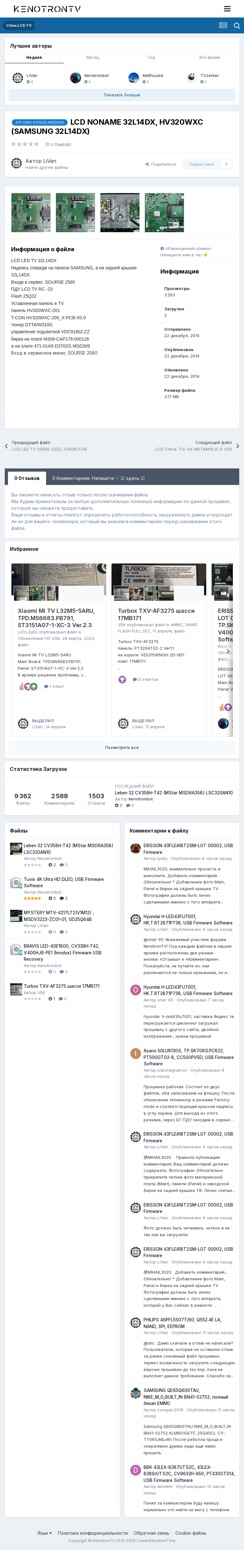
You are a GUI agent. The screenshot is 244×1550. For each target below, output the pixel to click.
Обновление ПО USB (39, 638)
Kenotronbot (97, 75)
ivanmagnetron (172, 1070)
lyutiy (162, 858)
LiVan (32, 75)
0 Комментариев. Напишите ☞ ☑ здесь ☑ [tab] (98, 478)
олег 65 (165, 999)
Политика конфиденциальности (93, 1533)
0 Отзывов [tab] (27, 478)
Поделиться (160, 164)
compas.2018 (170, 1409)
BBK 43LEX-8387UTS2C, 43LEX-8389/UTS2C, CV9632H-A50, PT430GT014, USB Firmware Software (189, 1474)
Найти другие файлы (46, 167)
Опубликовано (201, 858)
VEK (121, 624)
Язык (44, 1533)
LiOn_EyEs (27, 631)
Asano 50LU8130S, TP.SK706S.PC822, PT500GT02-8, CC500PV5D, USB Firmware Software (189, 1057)
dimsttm (165, 1486)
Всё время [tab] (210, 57)
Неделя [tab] (34, 57)
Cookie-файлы (190, 1533)
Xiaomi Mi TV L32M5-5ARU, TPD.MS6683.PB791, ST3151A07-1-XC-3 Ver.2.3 (56, 617)
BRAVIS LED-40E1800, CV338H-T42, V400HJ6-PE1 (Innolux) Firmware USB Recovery (63, 953)
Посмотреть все (122, 747)
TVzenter (209, 75)
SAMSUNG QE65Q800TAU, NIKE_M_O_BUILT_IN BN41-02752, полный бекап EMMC (186, 1397)
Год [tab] (151, 57)
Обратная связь (151, 1533)
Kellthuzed (153, 75)
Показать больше (122, 94)
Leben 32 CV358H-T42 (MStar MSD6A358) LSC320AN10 (174, 792)
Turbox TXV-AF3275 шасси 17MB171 (61, 986)
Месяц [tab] (92, 57)
